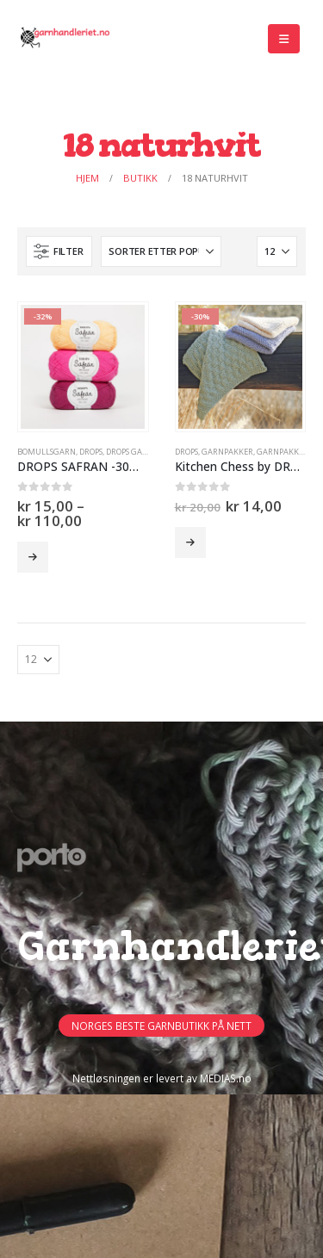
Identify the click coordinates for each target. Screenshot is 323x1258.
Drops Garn (129, 451)
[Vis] (277, 251)
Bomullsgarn (46, 451)
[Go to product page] (83, 367)
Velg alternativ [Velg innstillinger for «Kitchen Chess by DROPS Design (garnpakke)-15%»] (190, 542)
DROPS (90, 451)
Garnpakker (227, 451)
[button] (284, 38)
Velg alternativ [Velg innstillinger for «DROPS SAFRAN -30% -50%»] (32, 557)
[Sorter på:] (161, 251)
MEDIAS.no (226, 1078)
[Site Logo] (64, 38)
